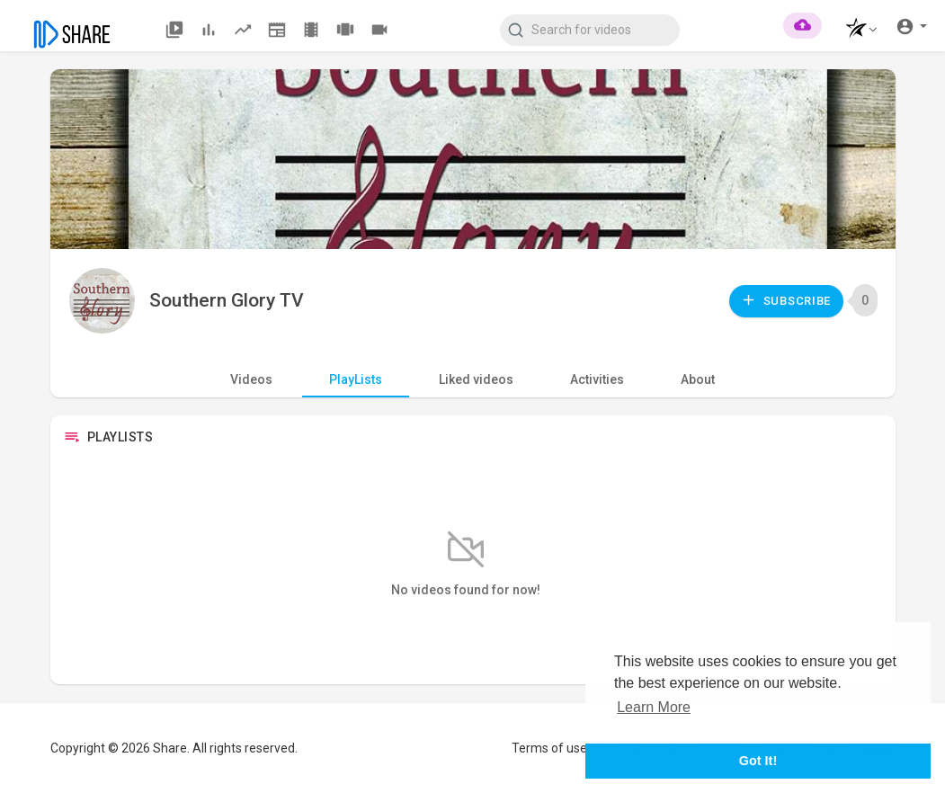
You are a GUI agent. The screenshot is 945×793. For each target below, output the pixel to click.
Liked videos (476, 379)
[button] (856, 30)
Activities (597, 379)
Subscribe (786, 299)
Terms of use (549, 748)
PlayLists (355, 379)
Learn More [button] (654, 707)
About (698, 379)
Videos (251, 379)
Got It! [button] (758, 760)
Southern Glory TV (226, 300)
